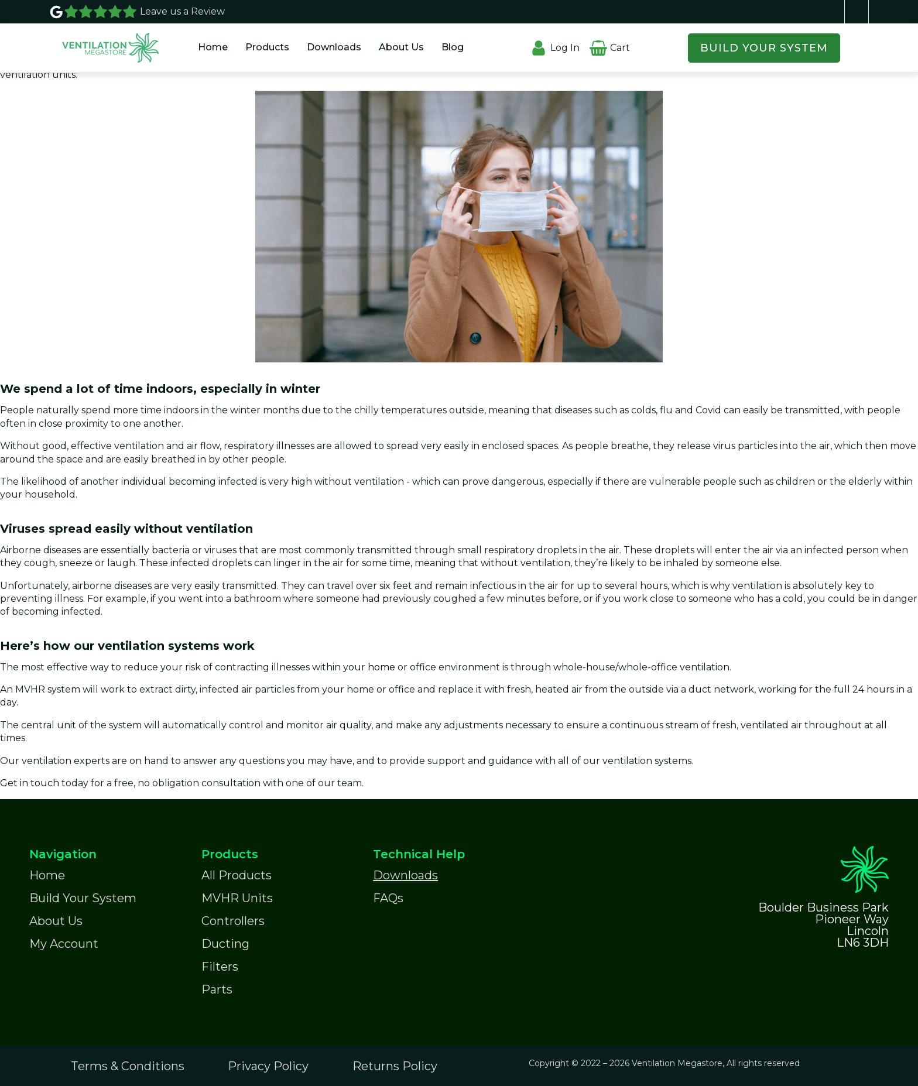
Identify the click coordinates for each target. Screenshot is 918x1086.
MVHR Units (237, 898)
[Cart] (597, 40)
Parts (216, 989)
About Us (401, 47)
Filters (219, 967)
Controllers (233, 921)
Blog (452, 47)
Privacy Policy (268, 1066)
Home (213, 47)
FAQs (388, 898)
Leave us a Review (182, 11)
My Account (63, 944)
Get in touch (29, 783)
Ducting (225, 944)
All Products (236, 875)
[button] (267, 47)
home (383, 667)
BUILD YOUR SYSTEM (764, 48)
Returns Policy (394, 1066)
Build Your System (82, 898)
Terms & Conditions (127, 1066)
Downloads (334, 47)
